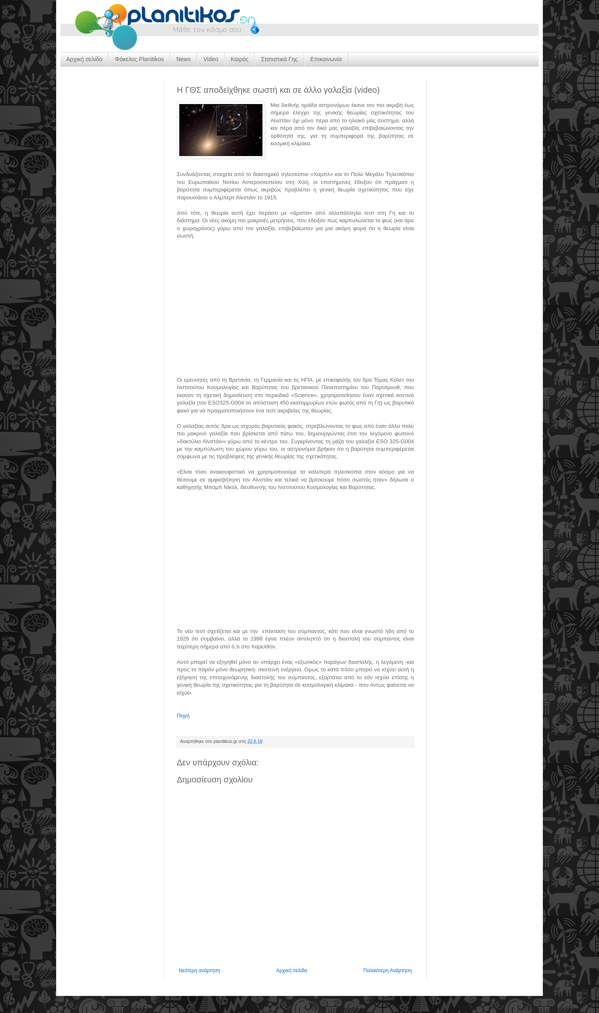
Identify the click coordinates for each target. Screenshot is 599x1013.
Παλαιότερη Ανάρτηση (387, 970)
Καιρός (240, 59)
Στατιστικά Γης (279, 59)
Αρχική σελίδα (84, 59)
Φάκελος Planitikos (139, 59)
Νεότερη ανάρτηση (199, 970)
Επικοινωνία (326, 59)
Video (210, 59)
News (183, 59)
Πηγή (183, 716)
